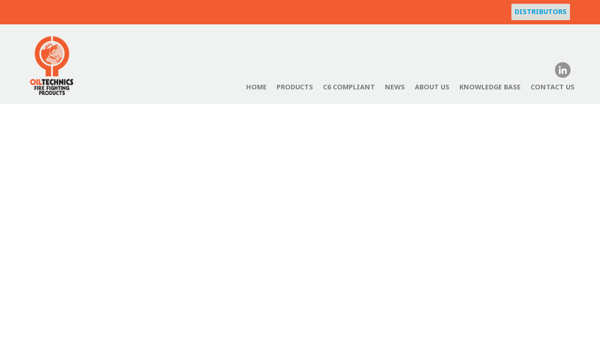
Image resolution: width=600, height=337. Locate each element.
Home (256, 86)
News (395, 86)
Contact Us (553, 86)
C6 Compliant (349, 86)
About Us (432, 86)
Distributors (541, 11)
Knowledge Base (490, 86)
